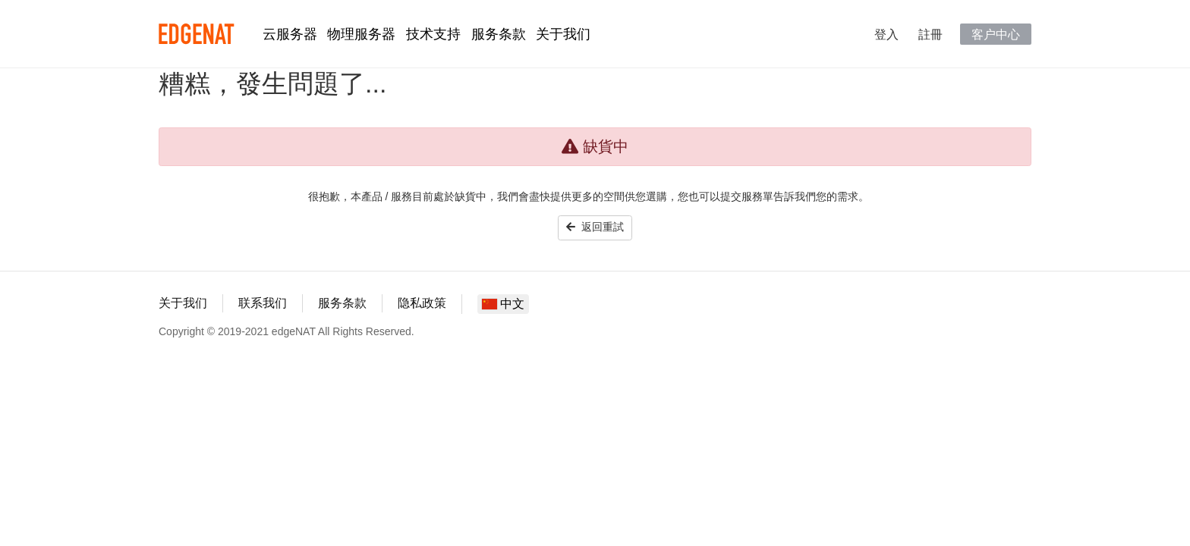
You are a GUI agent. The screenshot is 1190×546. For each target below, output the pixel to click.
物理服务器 (361, 34)
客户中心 (995, 34)
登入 (886, 34)
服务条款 (498, 34)
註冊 (930, 34)
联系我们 (262, 303)
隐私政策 (422, 303)
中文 (503, 303)
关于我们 (563, 34)
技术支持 (433, 34)
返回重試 (595, 227)
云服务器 (290, 34)
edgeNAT (197, 34)
